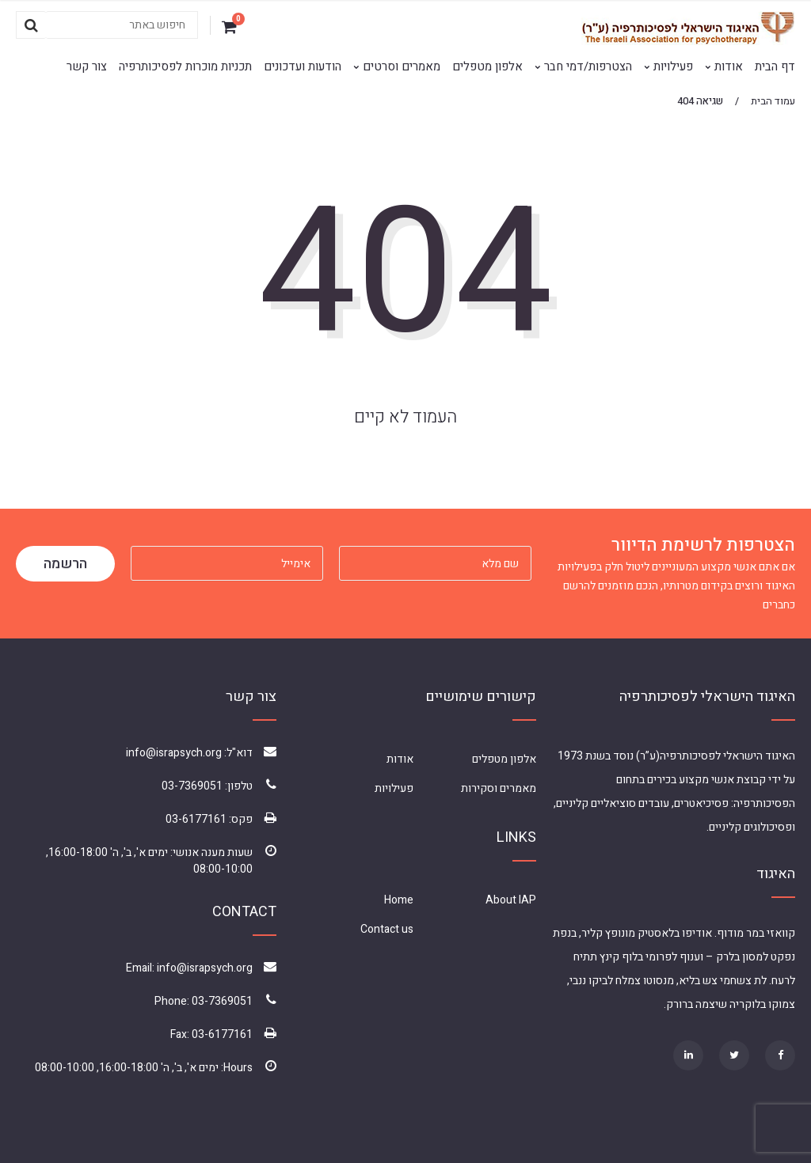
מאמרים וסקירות (498, 788)
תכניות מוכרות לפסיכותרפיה (185, 66)
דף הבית (775, 66)
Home (398, 900)
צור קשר (87, 66)
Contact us (386, 929)
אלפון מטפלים (487, 66)
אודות (728, 66)
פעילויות (673, 66)
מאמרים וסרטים (401, 66)
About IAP (510, 900)
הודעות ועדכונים (302, 66)
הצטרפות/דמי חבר (588, 66)
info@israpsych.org (174, 752)
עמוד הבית (773, 100)
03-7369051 (192, 786)
